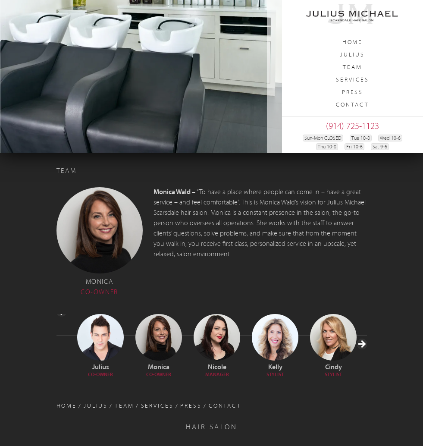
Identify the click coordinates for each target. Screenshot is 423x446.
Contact (352, 105)
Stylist (275, 374)
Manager (217, 374)
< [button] (62, 338)
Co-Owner (100, 374)
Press (352, 92)
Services (352, 80)
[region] (141, 76)
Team (352, 67)
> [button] (361, 371)
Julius (352, 55)
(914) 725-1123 (352, 126)
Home (352, 42)
